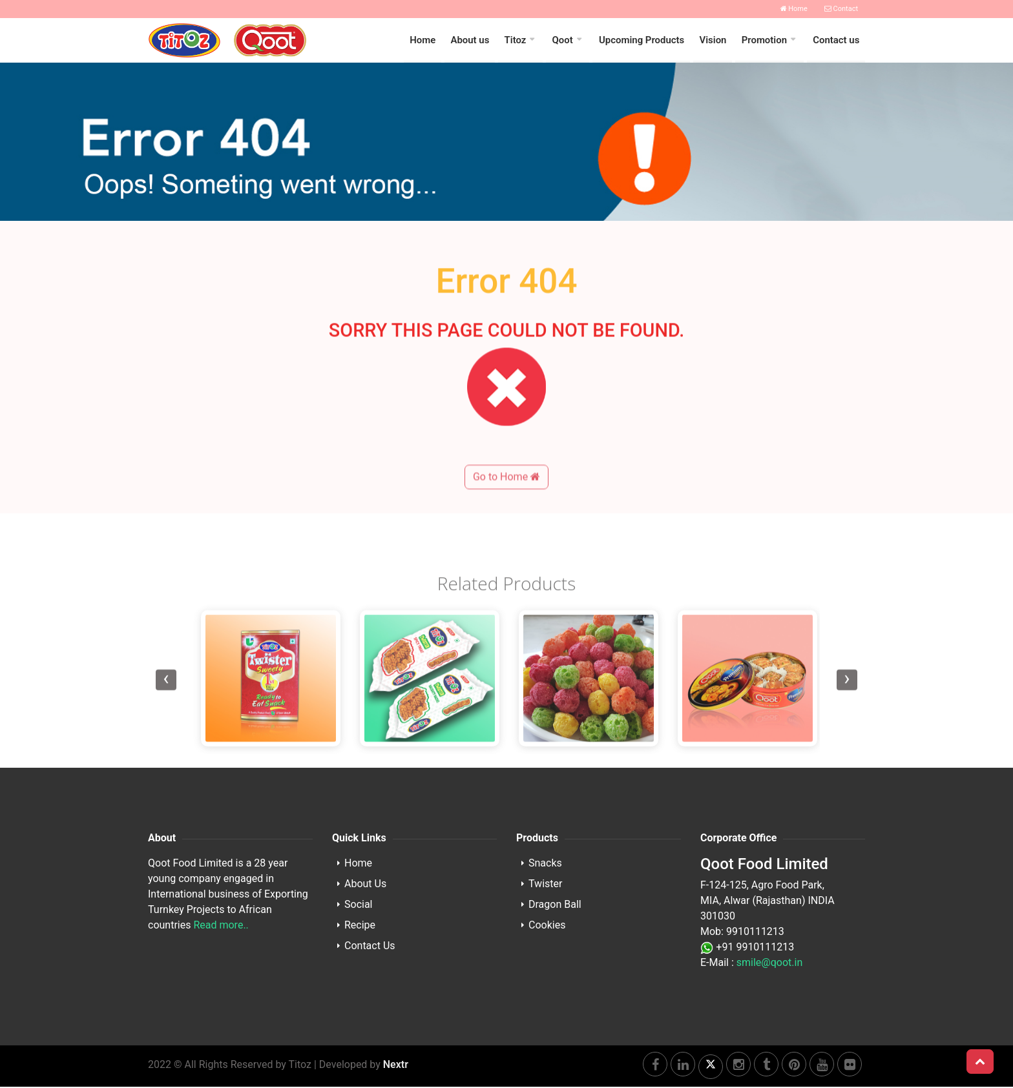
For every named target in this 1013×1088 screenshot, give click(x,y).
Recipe (359, 926)
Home (794, 9)
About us (473, 40)
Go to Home (506, 507)
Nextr (395, 1066)
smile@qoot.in (769, 964)
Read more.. (220, 926)
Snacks (545, 864)
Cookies (546, 926)
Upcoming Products (644, 40)
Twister (545, 885)
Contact (841, 9)
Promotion (765, 40)
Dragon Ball (554, 905)
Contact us (836, 40)
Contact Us (369, 947)
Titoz (519, 40)
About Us (365, 885)
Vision (714, 40)
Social (358, 905)
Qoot (565, 40)
